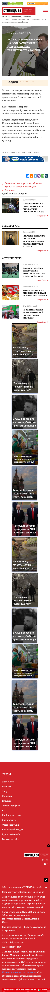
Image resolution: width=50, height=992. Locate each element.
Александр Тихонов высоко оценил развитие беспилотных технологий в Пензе (35, 272)
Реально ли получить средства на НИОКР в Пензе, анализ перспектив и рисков (33, 207)
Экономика (8, 781)
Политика (7, 786)
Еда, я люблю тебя (11, 834)
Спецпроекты (11, 225)
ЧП (3, 810)
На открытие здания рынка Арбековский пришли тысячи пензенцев (33, 314)
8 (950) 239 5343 (13, 946)
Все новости (11, 190)
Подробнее (42, 216)
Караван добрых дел (12, 829)
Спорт (5, 791)
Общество (7, 796)
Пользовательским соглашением (19, 972)
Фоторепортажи (12, 258)
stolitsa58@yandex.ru (13, 942)
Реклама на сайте (11, 839)
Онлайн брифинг (11, 805)
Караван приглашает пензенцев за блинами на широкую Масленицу (35, 293)
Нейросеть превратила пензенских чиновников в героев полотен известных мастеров (34, 241)
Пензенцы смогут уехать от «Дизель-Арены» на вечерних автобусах (23, 185)
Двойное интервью (14, 193)
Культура (6, 800)
